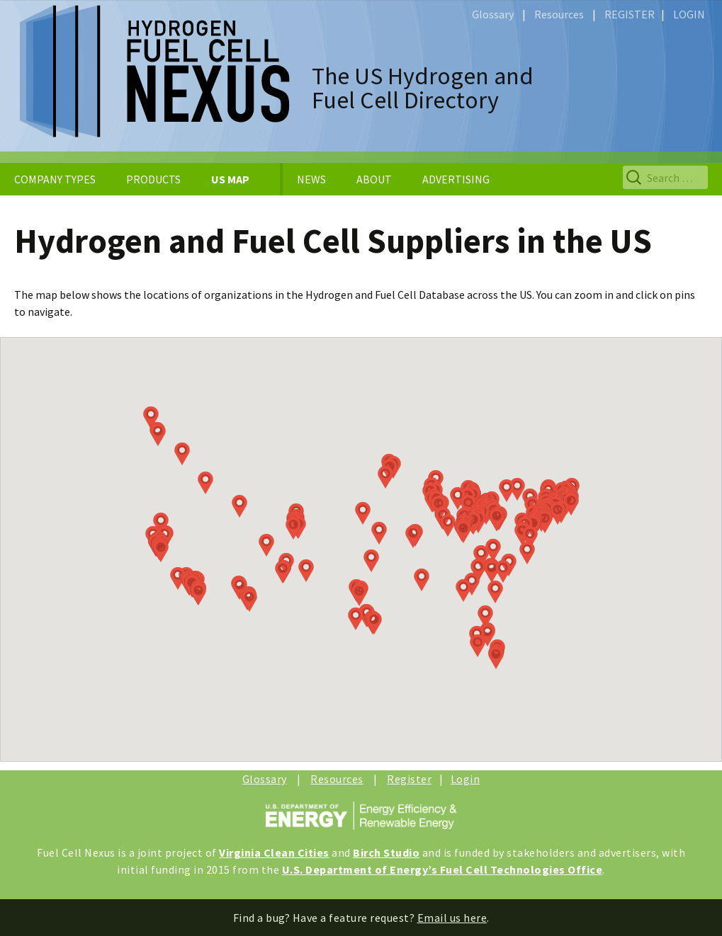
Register (409, 779)
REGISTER (629, 14)
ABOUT (374, 179)
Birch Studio (386, 852)
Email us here (452, 918)
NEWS (311, 179)
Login (465, 779)
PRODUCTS (153, 179)
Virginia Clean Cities (274, 852)
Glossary (493, 14)
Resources (559, 14)
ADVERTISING (456, 179)
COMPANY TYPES (55, 179)
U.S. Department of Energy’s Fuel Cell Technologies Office (442, 869)
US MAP (230, 179)
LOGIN (689, 14)
